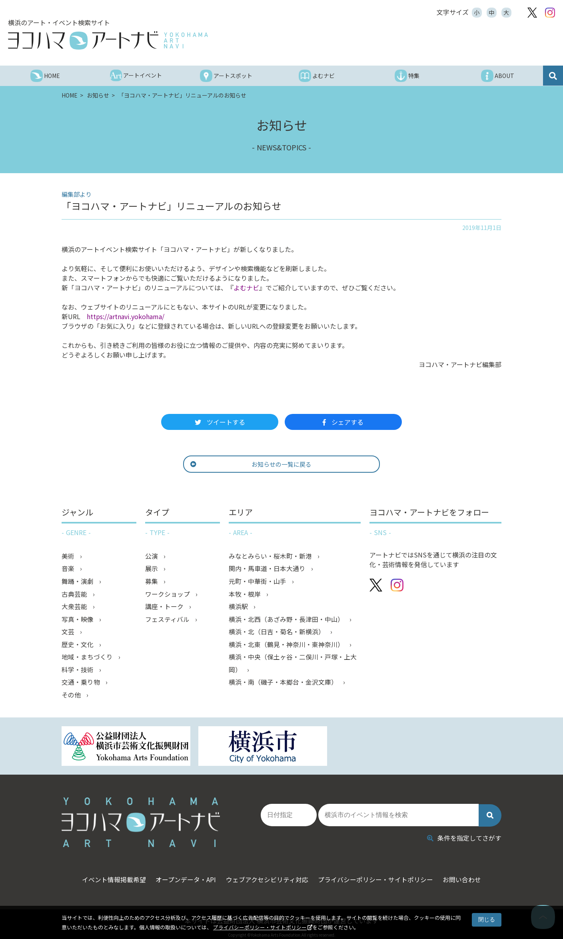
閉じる (486, 919)
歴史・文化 (78, 646)
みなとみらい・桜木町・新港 (271, 556)
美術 (69, 556)
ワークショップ (168, 594)
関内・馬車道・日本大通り (268, 569)
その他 (72, 697)
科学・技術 (78, 671)
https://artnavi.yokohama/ (125, 316)
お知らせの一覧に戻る (268, 464)
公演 (152, 556)
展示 (152, 569)
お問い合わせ (467, 874)
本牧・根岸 (245, 594)
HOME (70, 95)
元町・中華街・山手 (258, 582)
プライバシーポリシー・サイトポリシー (260, 927)
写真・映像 (78, 620)
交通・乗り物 (82, 684)
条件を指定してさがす (464, 832)
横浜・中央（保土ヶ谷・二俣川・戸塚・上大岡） (293, 665)
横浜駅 (239, 607)
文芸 (69, 633)
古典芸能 (75, 594)
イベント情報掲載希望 (109, 874)
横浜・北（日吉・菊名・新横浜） (277, 633)
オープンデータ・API (183, 874)
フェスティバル (168, 620)
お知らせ (98, 95)
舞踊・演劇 (78, 582)
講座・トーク (165, 607)
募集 (152, 582)
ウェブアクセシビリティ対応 (267, 874)
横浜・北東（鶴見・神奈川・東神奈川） (287, 646)
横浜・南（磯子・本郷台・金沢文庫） (284, 684)
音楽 (69, 569)
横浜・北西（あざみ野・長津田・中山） (287, 620)
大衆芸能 (75, 607)
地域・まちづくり (88, 658)
